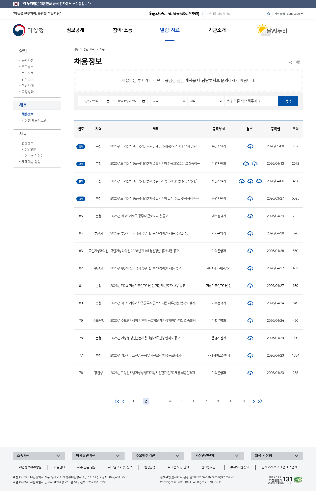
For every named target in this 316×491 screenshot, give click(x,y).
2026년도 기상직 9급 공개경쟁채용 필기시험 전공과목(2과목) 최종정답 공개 (158, 163)
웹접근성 (150, 467)
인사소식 (28, 79)
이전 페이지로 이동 (124, 401)
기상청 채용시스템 (34, 120)
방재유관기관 (85, 456)
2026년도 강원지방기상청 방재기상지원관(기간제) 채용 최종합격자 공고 (155, 373)
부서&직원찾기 (239, 467)
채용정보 (28, 114)
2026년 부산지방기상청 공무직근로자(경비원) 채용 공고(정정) (149, 233)
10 (243, 401)
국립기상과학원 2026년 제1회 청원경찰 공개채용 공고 (144, 251)
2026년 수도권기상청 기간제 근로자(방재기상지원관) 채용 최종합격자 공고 (157, 320)
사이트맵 (279, 14)
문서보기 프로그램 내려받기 (279, 467)
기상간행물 (29, 149)
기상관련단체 (204, 456)
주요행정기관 (145, 456)
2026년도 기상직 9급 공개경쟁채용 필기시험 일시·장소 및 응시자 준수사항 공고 (160, 198)
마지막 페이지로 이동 (260, 401)
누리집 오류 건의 (178, 467)
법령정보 (28, 143)
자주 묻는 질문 (86, 467)
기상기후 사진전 (33, 155)
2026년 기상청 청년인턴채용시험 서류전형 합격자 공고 (145, 338)
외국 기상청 (263, 456)
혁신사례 (28, 85)
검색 (288, 101)
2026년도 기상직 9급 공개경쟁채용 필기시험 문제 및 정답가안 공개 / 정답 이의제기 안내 (165, 181)
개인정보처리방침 (30, 467)
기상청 (28, 30)
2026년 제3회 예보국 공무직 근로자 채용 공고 (139, 216)
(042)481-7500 (118, 477)
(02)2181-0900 (96, 482)
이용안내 (59, 467)
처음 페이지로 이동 (117, 401)
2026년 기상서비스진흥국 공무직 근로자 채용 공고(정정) (145, 355)
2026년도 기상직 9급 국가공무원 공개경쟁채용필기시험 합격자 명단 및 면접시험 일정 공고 (167, 146)
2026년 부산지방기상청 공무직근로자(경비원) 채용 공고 (145, 268)
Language (293, 14)
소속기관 (23, 456)
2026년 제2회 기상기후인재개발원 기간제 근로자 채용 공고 (147, 286)
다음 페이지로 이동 (253, 401)
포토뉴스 (28, 67)
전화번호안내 (209, 467)
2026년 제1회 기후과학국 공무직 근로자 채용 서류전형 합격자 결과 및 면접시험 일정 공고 (166, 303)
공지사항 (28, 60)
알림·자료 (88, 49)
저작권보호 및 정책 (120, 467)
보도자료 (28, 73)
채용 (102, 49)
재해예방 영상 (31, 162)
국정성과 (28, 92)
